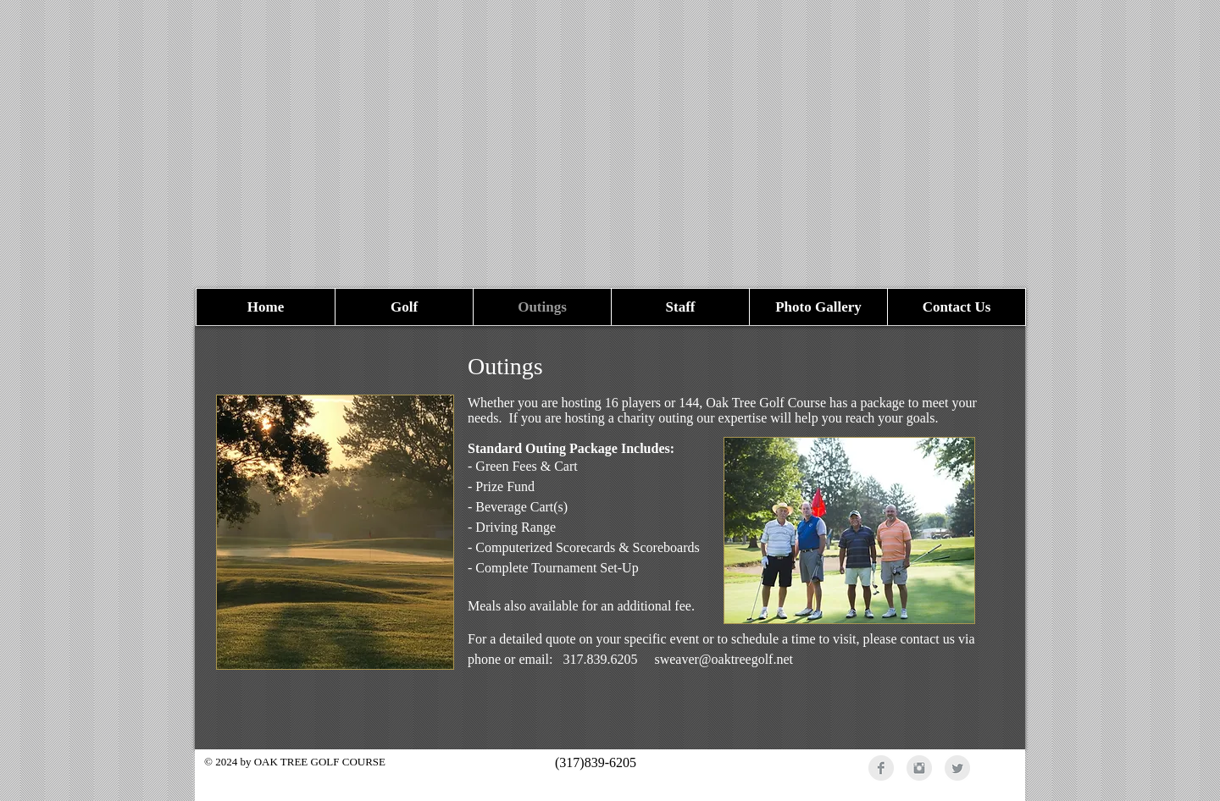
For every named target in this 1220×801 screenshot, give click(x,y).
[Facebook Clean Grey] (881, 768)
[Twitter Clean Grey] (957, 768)
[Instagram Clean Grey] (919, 768)
